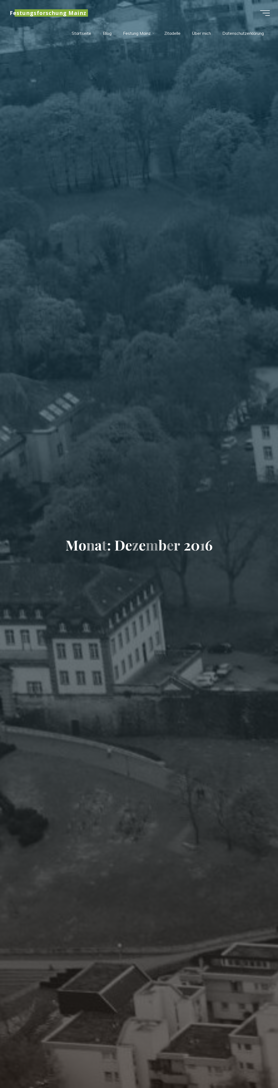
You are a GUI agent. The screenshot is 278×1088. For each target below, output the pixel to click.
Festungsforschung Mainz (48, 13)
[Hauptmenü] (265, 13)
